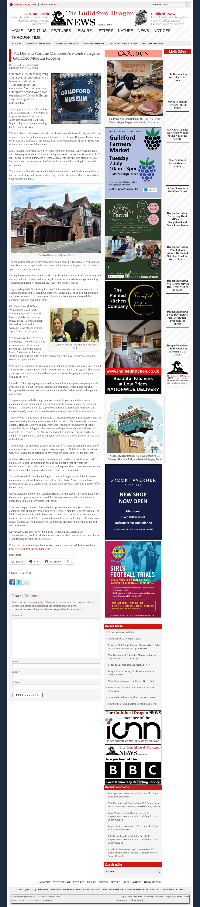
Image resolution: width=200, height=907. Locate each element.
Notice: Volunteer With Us (121, 632)
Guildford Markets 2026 (123, 43)
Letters (104, 31)
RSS (181, 889)
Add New (138, 896)
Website (16, 682)
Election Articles (152, 43)
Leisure (84, 31)
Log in (123, 896)
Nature (125, 31)
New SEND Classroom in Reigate (124, 638)
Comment (18, 615)
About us (37, 31)
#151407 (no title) (26, 889)
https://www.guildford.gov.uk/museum (29, 549)
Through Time (26, 37)
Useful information (66, 43)
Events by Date (62, 882)
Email (16, 672)
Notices (161, 31)
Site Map (16, 43)
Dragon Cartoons (93, 43)
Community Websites (38, 43)
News (143, 31)
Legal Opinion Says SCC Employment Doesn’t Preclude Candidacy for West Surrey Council (133, 816)
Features (61, 31)
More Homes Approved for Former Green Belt (131, 681)
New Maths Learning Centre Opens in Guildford (132, 703)
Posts (130, 896)
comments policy (35, 602)
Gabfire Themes (182, 896)
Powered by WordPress (153, 896)
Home (17, 31)
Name (16, 661)
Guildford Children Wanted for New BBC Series (132, 697)
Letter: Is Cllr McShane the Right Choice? (129, 664)
